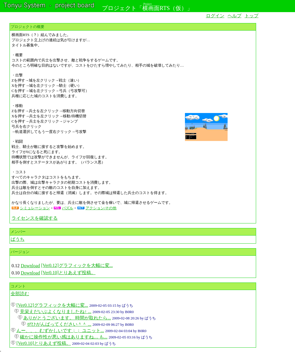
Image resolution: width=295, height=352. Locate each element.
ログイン (215, 15)
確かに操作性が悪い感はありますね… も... (63, 336)
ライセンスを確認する (35, 218)
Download (30, 265)
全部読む (20, 293)
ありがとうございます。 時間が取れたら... (67, 317)
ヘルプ (234, 15)
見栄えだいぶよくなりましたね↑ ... (55, 311)
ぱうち (17, 239)
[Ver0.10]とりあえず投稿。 (68, 272)
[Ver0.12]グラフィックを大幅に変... (77, 265)
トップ (251, 15)
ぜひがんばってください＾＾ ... (59, 324)
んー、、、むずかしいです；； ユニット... (60, 330)
